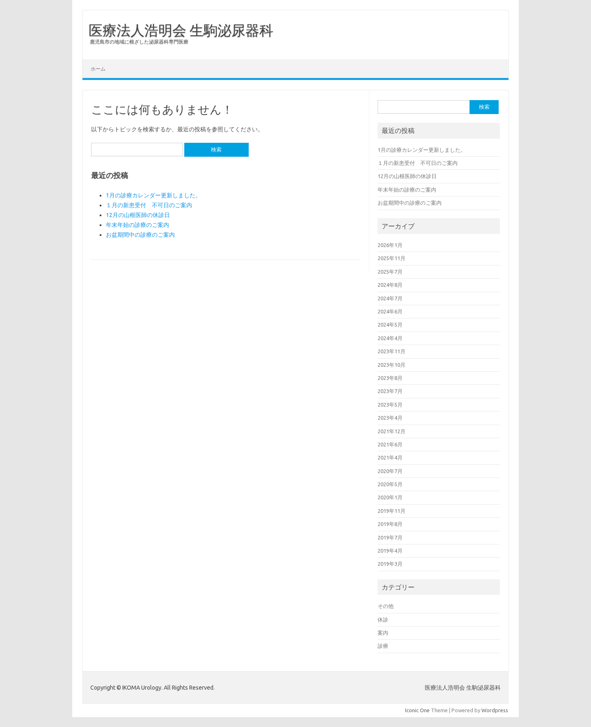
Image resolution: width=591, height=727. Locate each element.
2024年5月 (390, 324)
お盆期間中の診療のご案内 (140, 234)
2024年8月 (390, 285)
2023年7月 (390, 391)
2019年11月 (391, 511)
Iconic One (417, 710)
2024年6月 (390, 311)
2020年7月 (390, 471)
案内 (383, 633)
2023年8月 (390, 378)
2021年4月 (390, 457)
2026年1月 (390, 245)
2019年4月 (390, 550)
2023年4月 (390, 418)
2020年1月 (390, 497)
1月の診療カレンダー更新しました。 (153, 195)
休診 (383, 619)
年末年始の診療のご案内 (137, 225)
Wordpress (494, 710)
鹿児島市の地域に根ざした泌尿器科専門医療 (139, 41)
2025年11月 (391, 258)
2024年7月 (390, 298)
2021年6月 (390, 444)
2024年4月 (390, 338)
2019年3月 (390, 564)
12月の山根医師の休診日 (138, 215)
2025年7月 (390, 271)
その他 (386, 606)
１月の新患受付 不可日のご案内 (149, 205)
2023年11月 (391, 351)
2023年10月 (391, 365)
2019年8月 (390, 524)
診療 (383, 646)
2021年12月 (391, 431)
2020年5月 (390, 484)
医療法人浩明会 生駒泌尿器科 (181, 30)
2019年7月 (390, 537)
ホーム (98, 68)
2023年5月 (390, 404)
